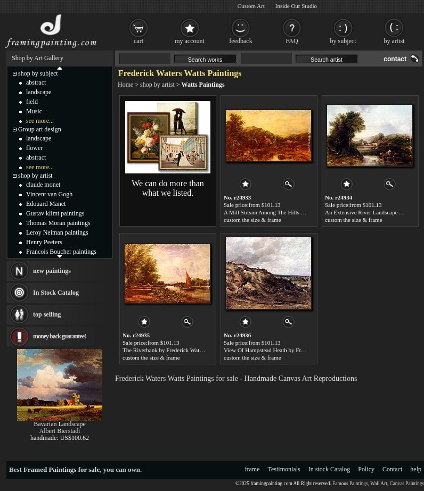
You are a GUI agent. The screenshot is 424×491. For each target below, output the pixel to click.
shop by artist (157, 84)
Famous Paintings (350, 483)
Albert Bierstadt (59, 431)
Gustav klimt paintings (55, 213)
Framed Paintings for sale (61, 469)
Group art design (39, 129)
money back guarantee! (59, 336)
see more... (40, 120)
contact (395, 59)
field (32, 101)
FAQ (292, 41)
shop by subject (38, 73)
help (415, 469)
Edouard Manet (46, 203)
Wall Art (378, 483)
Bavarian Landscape (60, 424)
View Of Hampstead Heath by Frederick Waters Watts (287, 350)
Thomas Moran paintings (58, 223)
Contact (392, 469)
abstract (36, 82)
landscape (38, 92)
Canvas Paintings (406, 483)
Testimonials (284, 469)
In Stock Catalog (56, 292)
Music (34, 111)
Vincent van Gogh (49, 194)
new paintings (52, 270)
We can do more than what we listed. (168, 188)
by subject (343, 41)
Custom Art (251, 6)
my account (190, 41)
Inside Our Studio (296, 6)
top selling (47, 314)
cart (138, 41)
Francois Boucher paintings (61, 251)
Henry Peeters (44, 242)
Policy (366, 469)
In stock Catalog (329, 469)
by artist (394, 41)
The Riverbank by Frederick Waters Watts (172, 350)
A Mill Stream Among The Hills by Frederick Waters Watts (293, 212)
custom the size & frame (252, 220)
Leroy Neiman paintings (57, 232)
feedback (240, 41)
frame (252, 469)
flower (34, 148)
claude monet (43, 184)
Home (125, 84)
